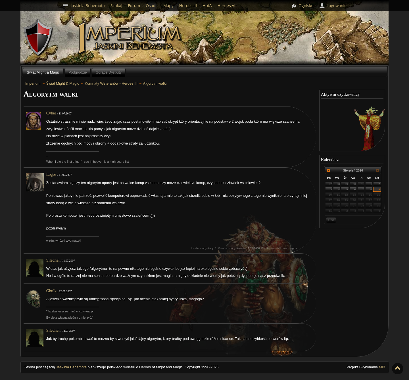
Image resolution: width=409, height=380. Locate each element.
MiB (382, 367)
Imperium (130, 38)
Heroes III (188, 5)
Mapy (168, 5)
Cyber (51, 113)
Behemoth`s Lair (38, 37)
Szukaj (116, 5)
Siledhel (53, 260)
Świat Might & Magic (43, 72)
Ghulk (51, 291)
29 (346, 183)
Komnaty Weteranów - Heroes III (111, 83)
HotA (207, 5)
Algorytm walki (155, 83)
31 (362, 183)
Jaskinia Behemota (71, 367)
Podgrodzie (77, 72)
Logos (51, 174)
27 (330, 183)
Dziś (331, 220)
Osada (152, 5)
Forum (134, 5)
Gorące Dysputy (108, 72)
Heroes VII (227, 5)
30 (354, 183)
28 (338, 183)
